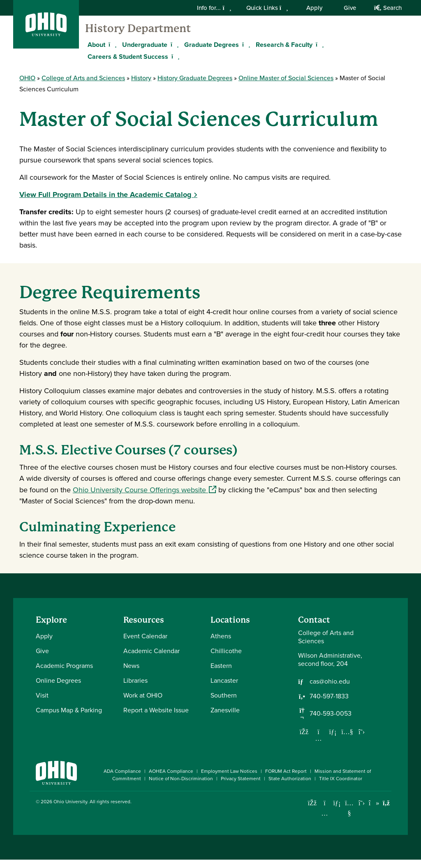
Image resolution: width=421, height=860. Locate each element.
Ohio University (70, 801)
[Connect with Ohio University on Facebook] (312, 803)
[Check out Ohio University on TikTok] (374, 803)
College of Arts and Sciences (83, 78)
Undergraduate (144, 44)
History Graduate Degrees (194, 78)
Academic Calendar (151, 651)
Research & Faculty (284, 44)
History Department (138, 28)
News (131, 665)
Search (388, 7)
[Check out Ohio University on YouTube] (349, 808)
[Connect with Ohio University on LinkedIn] (337, 803)
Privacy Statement (241, 778)
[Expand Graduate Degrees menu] (245, 44)
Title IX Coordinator (340, 778)
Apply (314, 7)
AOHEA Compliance (171, 771)
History (141, 78)
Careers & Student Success (128, 56)
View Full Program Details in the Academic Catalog (105, 194)
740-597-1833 (329, 696)
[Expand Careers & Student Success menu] (174, 56)
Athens (220, 636)
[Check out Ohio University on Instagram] (324, 813)
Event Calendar (145, 636)
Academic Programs (64, 665)
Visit (42, 695)
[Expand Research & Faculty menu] (318, 44)
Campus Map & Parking (69, 710)
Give (350, 7)
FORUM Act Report (286, 771)
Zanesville (225, 710)
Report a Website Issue (156, 710)
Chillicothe (226, 651)
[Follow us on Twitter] (362, 732)
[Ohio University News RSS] (386, 803)
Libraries (135, 680)
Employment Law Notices (229, 771)
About (96, 44)
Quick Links (267, 7)
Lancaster (224, 680)
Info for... (214, 7)
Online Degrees (58, 680)
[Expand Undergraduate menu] (173, 44)
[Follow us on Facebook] (304, 732)
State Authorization (289, 778)
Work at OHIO (142, 695)
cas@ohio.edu (330, 681)
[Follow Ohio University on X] (361, 803)
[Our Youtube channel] (347, 732)
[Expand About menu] (111, 44)
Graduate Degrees (211, 44)
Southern (223, 695)
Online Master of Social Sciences (285, 78)
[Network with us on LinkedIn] (333, 732)
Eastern (221, 665)
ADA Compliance (122, 771)
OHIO (27, 78)
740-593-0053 (331, 713)
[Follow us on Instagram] (318, 738)
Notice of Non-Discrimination (181, 778)
